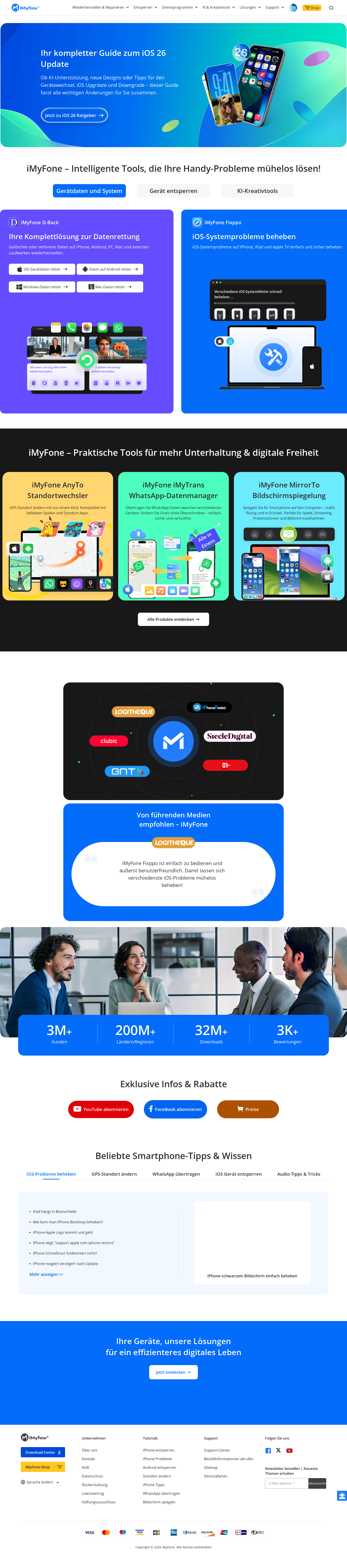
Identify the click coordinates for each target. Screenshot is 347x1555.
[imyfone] (25, 8)
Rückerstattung (95, 1484)
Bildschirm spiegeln (159, 1502)
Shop (312, 7)
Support (272, 7)
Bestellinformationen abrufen (228, 1458)
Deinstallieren (215, 1476)
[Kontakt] (342, 1496)
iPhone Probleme (157, 1458)
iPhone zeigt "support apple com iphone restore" (74, 1242)
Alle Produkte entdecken (173, 619)
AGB (85, 1467)
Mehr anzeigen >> (46, 1274)
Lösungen (248, 7)
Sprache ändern (40, 1482)
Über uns (89, 1450)
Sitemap (211, 1467)
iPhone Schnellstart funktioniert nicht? (65, 1253)
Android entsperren (159, 1467)
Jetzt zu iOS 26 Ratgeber (74, 115)
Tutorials (150, 1438)
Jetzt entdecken (173, 1372)
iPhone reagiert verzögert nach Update (65, 1263)
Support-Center (217, 1450)
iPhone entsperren (158, 1450)
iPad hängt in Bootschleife (54, 1211)
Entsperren (143, 7)
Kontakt (88, 1458)
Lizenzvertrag (93, 1493)
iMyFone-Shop (37, 1467)
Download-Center (40, 1452)
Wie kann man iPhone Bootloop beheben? (68, 1222)
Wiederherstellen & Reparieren (98, 7)
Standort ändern (157, 1476)
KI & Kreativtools (216, 7)
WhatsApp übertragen (161, 1493)
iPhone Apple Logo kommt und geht (63, 1232)
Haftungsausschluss (99, 1502)
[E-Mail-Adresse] (286, 1483)
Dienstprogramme (177, 7)
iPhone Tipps (154, 1484)
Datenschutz (92, 1476)
